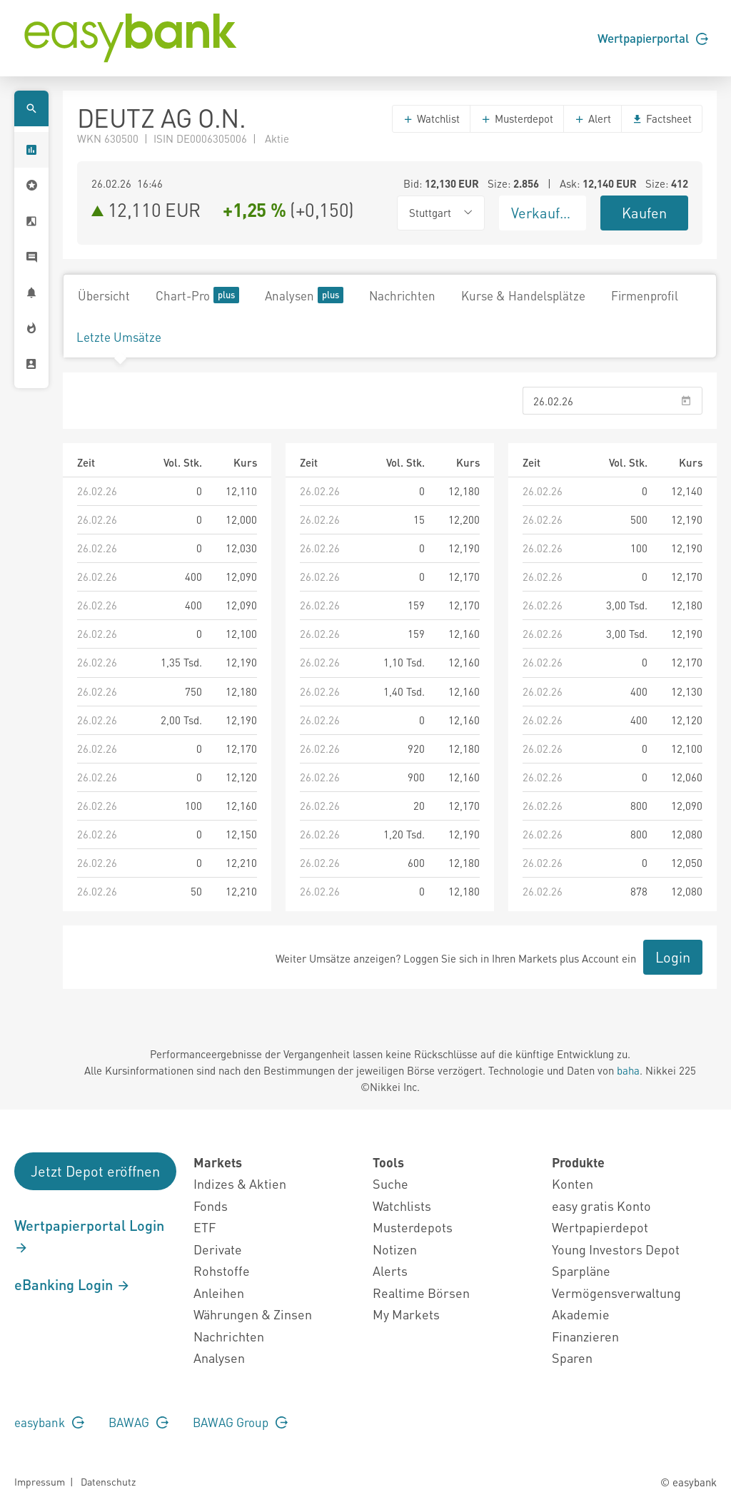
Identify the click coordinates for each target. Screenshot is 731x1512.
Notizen (395, 1249)
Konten (572, 1183)
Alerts (390, 1270)
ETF (204, 1227)
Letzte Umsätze (118, 337)
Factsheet (662, 118)
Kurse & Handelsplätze (523, 295)
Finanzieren (585, 1336)
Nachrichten (402, 295)
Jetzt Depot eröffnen (95, 1171)
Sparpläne (581, 1270)
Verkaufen (543, 212)
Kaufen (644, 212)
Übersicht (104, 295)
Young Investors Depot (616, 1249)
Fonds (210, 1205)
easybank (49, 1422)
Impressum (39, 1481)
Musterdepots (413, 1227)
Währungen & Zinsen (252, 1314)
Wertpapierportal (653, 38)
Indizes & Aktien (239, 1183)
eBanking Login (72, 1284)
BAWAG (138, 1422)
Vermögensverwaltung (616, 1292)
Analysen (304, 295)
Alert (592, 118)
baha (628, 1070)
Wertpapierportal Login (89, 1236)
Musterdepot (516, 118)
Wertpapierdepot (600, 1227)
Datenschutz (108, 1481)
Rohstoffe (221, 1270)
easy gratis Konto (601, 1205)
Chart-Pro (197, 295)
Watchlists (402, 1205)
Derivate (217, 1249)
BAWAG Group (240, 1422)
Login (672, 957)
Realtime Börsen (421, 1292)
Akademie (581, 1314)
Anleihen (218, 1292)
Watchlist (431, 118)
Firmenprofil (644, 295)
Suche (390, 1183)
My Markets (406, 1314)
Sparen (572, 1357)
